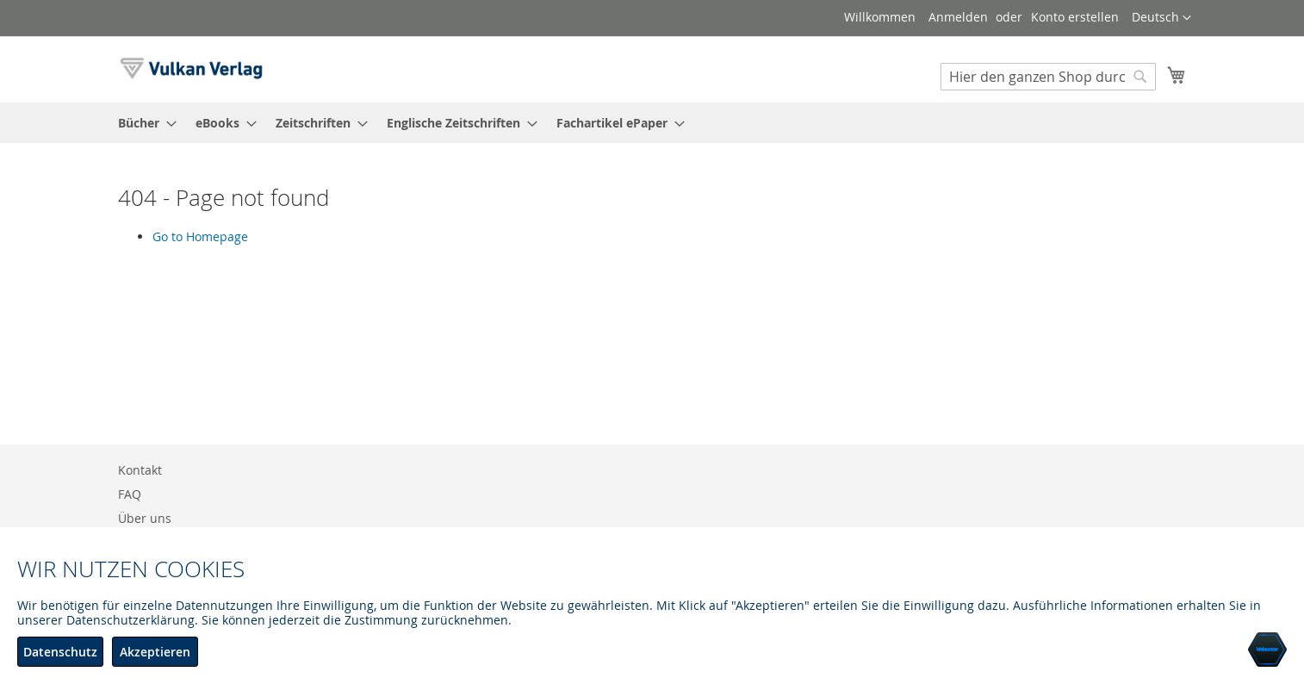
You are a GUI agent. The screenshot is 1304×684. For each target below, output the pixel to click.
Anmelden (958, 17)
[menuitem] (142, 123)
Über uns (144, 518)
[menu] (652, 123)
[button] (1161, 18)
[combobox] (1048, 76)
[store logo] (191, 68)
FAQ (129, 494)
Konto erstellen (1075, 17)
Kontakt (140, 470)
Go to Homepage (200, 236)
